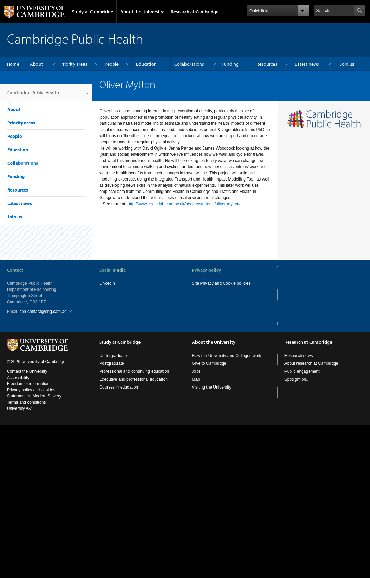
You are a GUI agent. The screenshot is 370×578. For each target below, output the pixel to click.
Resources (266, 64)
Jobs (196, 371)
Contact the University (27, 371)
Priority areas (73, 64)
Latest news (307, 64)
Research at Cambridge (194, 12)
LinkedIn (107, 283)
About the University (142, 12)
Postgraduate (111, 363)
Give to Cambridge (209, 363)
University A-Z (20, 408)
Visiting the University (212, 387)
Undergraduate (113, 355)
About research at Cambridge (311, 363)
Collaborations (189, 64)
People (112, 64)
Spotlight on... (297, 379)
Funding (230, 64)
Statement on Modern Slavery (34, 396)
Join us (347, 64)
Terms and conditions (26, 402)
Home (13, 64)
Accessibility (18, 377)
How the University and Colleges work (226, 355)
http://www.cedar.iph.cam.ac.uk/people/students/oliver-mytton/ (183, 203)
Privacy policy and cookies (31, 390)
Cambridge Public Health (33, 95)
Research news (298, 355)
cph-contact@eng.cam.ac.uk (46, 311)
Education (146, 64)
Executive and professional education (133, 379)
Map (196, 379)
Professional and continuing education (134, 371)
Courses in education (118, 387)
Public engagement (302, 371)
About (36, 64)
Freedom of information (28, 383)
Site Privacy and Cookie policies (221, 283)
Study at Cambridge (92, 12)
